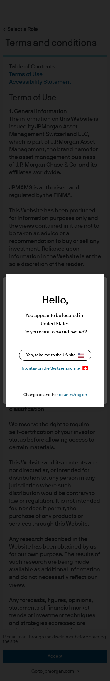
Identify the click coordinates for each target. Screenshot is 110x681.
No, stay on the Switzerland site (55, 368)
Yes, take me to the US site (55, 355)
